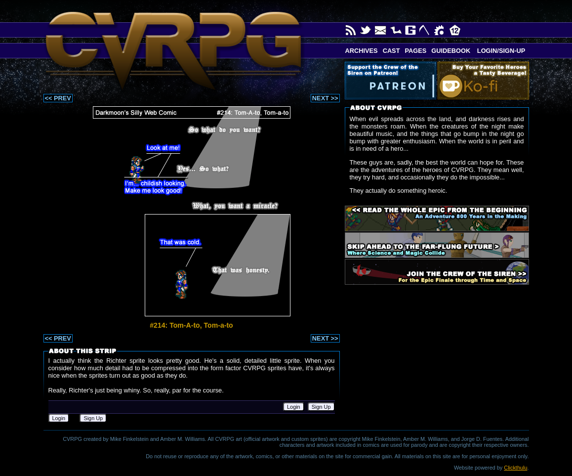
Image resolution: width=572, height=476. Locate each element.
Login (293, 407)
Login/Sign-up (500, 50)
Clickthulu (515, 468)
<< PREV (58, 98)
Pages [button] (415, 50)
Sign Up (321, 407)
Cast (391, 50)
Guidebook (450, 50)
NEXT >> (325, 98)
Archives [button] (361, 50)
